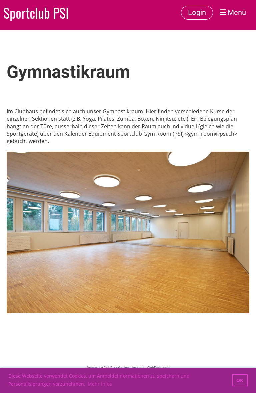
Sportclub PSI (36, 12)
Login (197, 12)
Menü (233, 12)
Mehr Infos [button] (100, 384)
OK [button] (239, 380)
